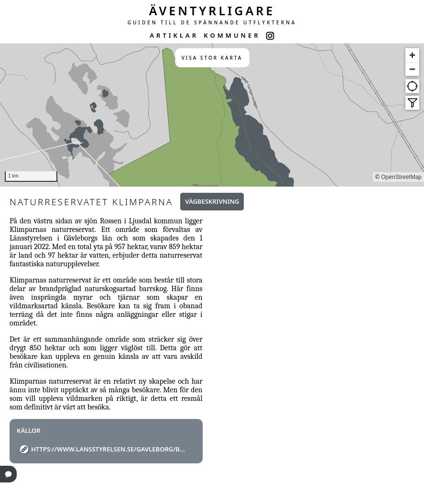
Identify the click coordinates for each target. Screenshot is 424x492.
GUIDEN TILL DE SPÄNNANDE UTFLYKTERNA (212, 22)
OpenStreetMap (401, 177)
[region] (212, 115)
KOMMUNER (232, 35)
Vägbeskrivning (212, 201)
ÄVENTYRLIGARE (212, 10)
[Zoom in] (412, 55)
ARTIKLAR (174, 35)
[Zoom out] (412, 69)
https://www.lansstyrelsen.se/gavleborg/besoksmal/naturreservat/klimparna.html (109, 449)
